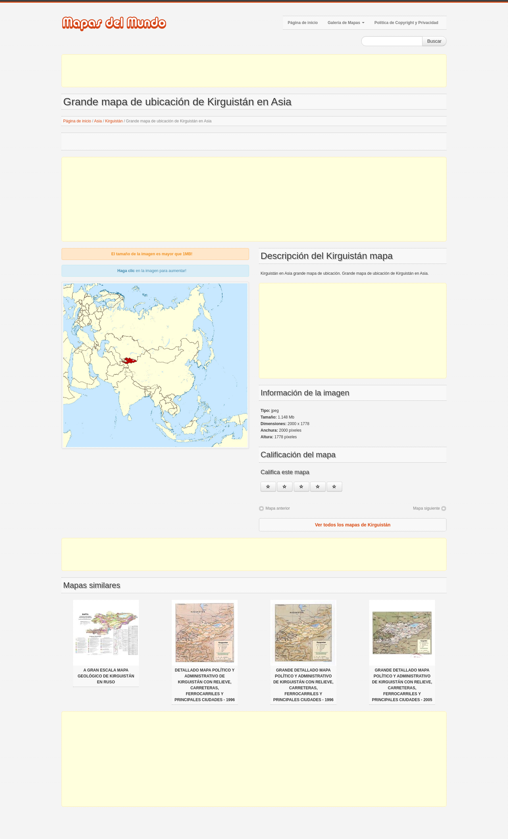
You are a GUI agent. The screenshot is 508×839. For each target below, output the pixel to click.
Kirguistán (113, 121)
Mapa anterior (278, 508)
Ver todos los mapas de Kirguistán (353, 524)
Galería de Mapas (346, 22)
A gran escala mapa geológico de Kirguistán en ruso (106, 676)
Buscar (434, 41)
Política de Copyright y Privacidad (406, 22)
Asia (98, 121)
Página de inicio (303, 22)
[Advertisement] (254, 71)
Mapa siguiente (426, 508)
